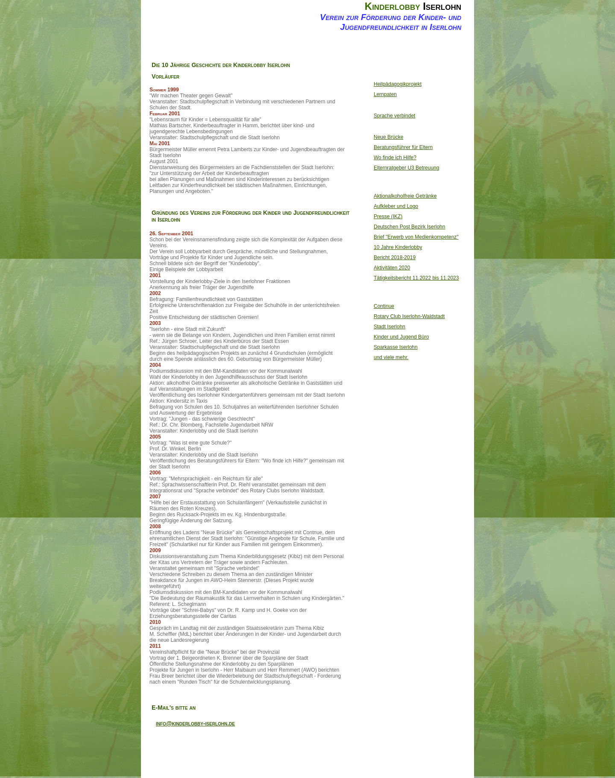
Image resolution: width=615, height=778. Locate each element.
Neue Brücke (388, 137)
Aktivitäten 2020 (392, 268)
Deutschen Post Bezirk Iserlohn (409, 227)
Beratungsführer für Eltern (403, 147)
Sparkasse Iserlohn (396, 347)
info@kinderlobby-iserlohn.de (195, 723)
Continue (384, 306)
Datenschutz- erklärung (439, 49)
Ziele (241, 46)
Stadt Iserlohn (389, 327)
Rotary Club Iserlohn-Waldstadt (409, 316)
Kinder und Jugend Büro (401, 337)
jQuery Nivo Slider (423, 763)
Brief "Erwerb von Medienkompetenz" (416, 237)
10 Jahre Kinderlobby (398, 247)
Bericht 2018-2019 (395, 257)
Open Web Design (383, 763)
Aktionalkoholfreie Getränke (405, 196)
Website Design (352, 763)
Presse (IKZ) (388, 216)
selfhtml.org (326, 763)
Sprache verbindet (394, 116)
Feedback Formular (389, 49)
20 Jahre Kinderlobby (290, 49)
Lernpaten (385, 94)
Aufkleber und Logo (396, 206)
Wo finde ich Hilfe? (395, 158)
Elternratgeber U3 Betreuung (406, 168)
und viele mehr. (391, 357)
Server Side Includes (250, 763)
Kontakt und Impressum (339, 49)
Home (191, 46)
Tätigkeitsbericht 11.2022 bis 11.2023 (416, 278)
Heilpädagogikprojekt (398, 84)
